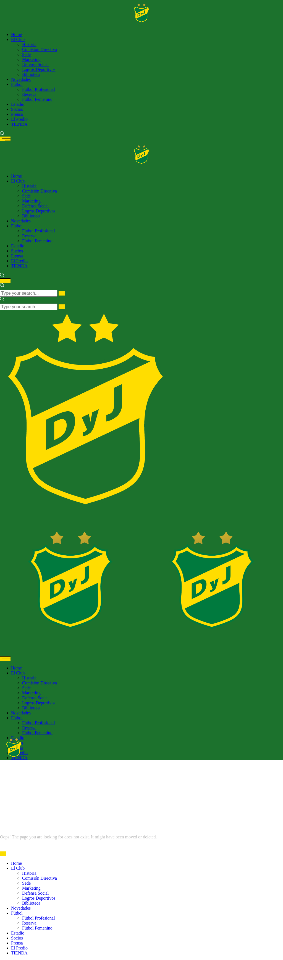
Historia (29, 873)
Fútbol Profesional (38, 918)
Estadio (17, 933)
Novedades (21, 908)
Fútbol (17, 913)
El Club (18, 868)
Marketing (31, 888)
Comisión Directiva (39, 878)
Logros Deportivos (38, 898)
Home (16, 863)
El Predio (19, 948)
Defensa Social (35, 893)
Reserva (29, 923)
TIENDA (19, 953)
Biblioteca (31, 903)
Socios (17, 938)
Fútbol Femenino (37, 928)
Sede (26, 883)
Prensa (17, 943)
